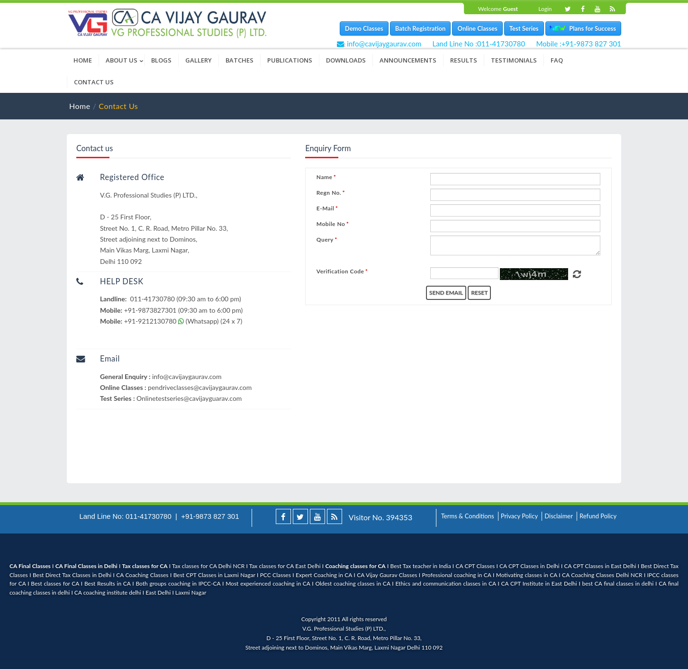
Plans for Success (590, 28)
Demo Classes (364, 28)
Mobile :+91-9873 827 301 (578, 43)
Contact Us (94, 82)
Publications (289, 60)
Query (325, 239)
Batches (239, 60)
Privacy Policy (519, 516)
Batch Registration (420, 28)
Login (545, 8)
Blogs (161, 60)
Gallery (198, 60)
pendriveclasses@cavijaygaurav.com (200, 387)
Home (82, 60)
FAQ (557, 60)
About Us (125, 60)
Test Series (524, 28)
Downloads (346, 60)
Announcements (408, 60)
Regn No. (329, 193)
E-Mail (326, 208)
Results (463, 60)
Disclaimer (558, 516)
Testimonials (514, 60)
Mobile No (331, 224)
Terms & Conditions (467, 516)
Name (325, 177)
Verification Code (340, 271)
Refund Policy (597, 516)
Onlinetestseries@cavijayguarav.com (189, 398)
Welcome (498, 8)
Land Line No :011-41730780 (478, 43)
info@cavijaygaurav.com (384, 43)
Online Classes (477, 28)
